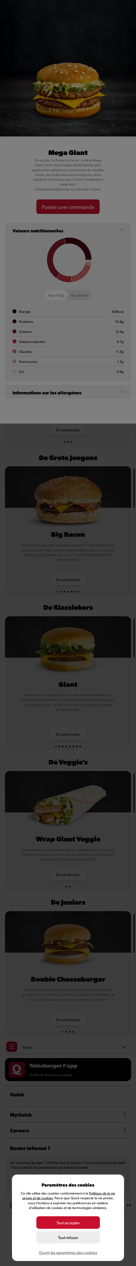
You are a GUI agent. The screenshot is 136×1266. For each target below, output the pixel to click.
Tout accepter (68, 1222)
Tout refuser (68, 1237)
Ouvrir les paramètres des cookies (68, 1252)
